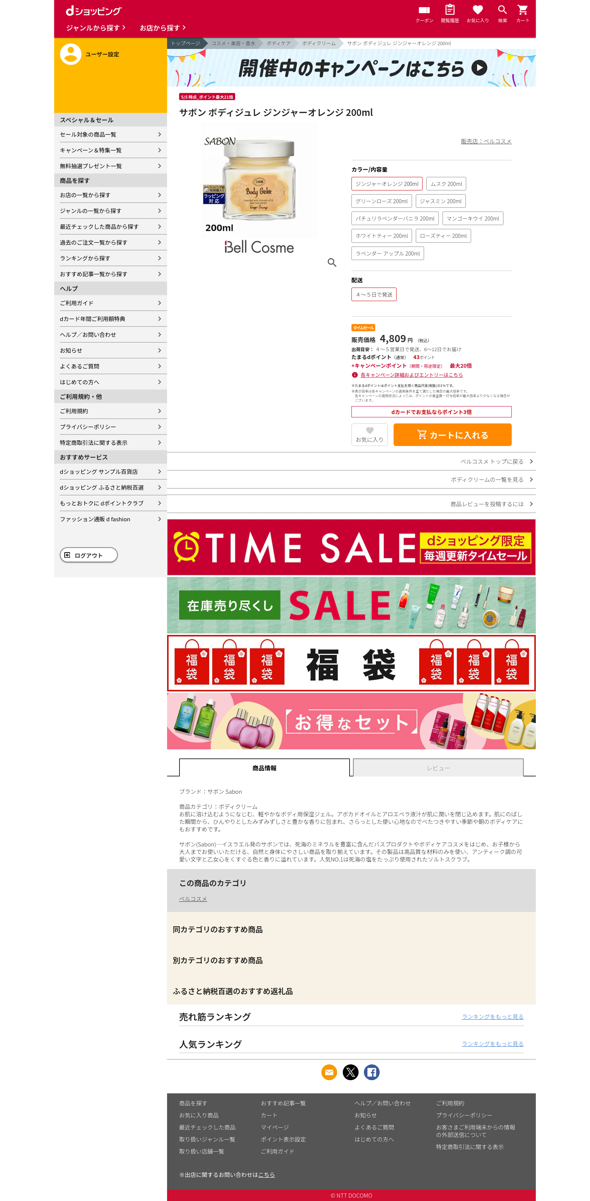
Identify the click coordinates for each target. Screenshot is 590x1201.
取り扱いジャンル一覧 (207, 1139)
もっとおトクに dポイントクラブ (102, 503)
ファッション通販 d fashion (95, 519)
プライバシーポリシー (88, 427)
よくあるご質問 (79, 366)
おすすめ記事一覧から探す (94, 274)
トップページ (185, 43)
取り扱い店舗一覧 (201, 1151)
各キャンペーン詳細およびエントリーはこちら (412, 374)
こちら (266, 1174)
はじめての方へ (79, 382)
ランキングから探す (85, 258)
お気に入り (370, 439)
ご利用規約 (74, 411)
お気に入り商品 (199, 1115)
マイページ (275, 1127)
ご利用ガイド (77, 303)
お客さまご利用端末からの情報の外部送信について (475, 1131)
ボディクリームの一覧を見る (487, 479)
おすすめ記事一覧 (283, 1103)
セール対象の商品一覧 (88, 134)
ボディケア (279, 43)
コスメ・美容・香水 (233, 43)
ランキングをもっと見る (493, 1016)
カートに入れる (453, 434)
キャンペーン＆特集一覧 (91, 150)
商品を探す (193, 1103)
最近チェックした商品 (207, 1127)
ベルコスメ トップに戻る (492, 461)
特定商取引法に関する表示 (94, 442)
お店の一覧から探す (85, 195)
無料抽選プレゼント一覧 (91, 166)
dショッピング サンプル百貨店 (99, 471)
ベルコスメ (193, 899)
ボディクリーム (319, 43)
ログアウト (89, 555)
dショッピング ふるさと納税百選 (102, 487)
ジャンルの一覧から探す (91, 211)
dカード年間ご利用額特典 (92, 319)
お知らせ (71, 350)
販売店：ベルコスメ (486, 141)
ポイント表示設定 (283, 1139)
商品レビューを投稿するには (487, 504)
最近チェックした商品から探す (99, 226)
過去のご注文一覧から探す (94, 242)
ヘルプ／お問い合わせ (88, 334)
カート (269, 1115)
